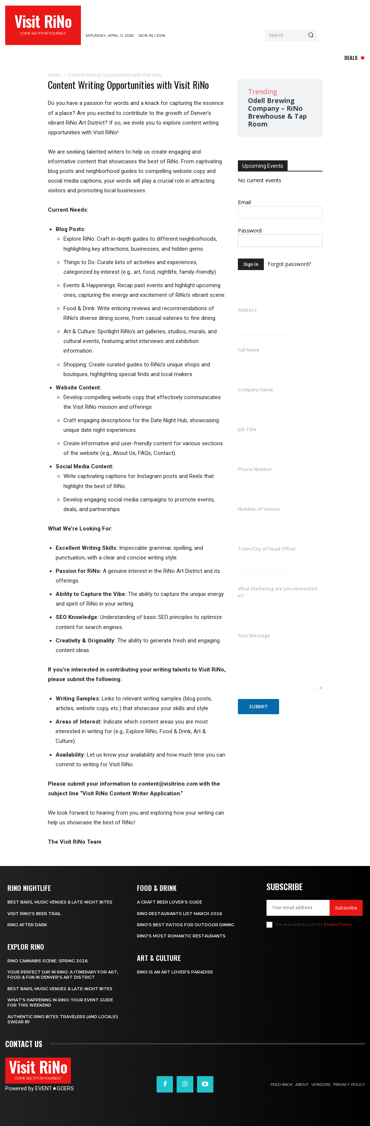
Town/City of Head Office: (267, 548)
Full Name (248, 349)
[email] (298, 908)
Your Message (254, 635)
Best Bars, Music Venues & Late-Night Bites (59, 902)
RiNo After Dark (27, 924)
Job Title (247, 429)
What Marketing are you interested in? (277, 592)
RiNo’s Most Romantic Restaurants (181, 936)
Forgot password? (289, 263)
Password (250, 230)
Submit (258, 706)
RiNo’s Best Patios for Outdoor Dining (185, 924)
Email (244, 202)
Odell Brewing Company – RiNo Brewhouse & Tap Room (277, 112)
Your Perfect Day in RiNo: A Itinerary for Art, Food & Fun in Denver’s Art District (62, 974)
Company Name (255, 389)
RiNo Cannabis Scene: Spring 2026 (47, 960)
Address (247, 310)
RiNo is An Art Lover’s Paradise (175, 972)
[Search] (310, 35)
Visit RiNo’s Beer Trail (34, 913)
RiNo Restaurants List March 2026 (179, 913)
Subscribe (346, 908)
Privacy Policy (337, 924)
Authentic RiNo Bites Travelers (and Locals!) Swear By (62, 1019)
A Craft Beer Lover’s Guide (169, 902)
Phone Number (255, 469)
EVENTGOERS (54, 1088)
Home (54, 75)
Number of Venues (259, 509)
